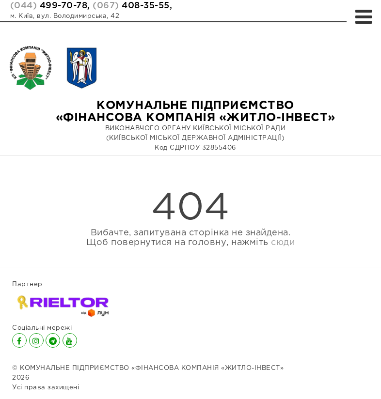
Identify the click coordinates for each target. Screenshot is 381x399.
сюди (283, 242)
